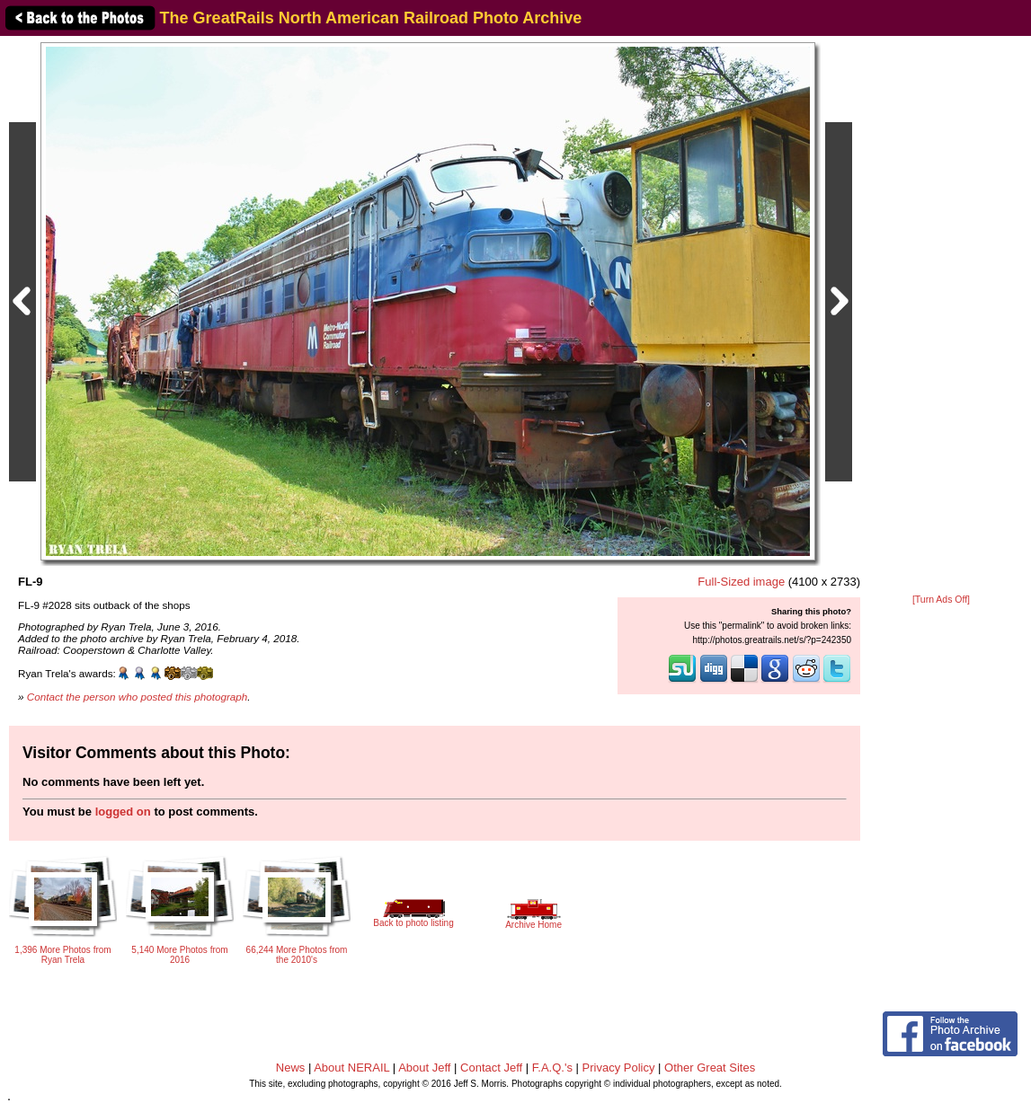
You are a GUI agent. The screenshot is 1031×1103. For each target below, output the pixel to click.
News (291, 1067)
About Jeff (424, 1067)
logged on (123, 811)
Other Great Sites (709, 1067)
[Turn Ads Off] (941, 599)
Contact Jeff (491, 1067)
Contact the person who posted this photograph (137, 696)
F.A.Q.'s (552, 1067)
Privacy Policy (618, 1067)
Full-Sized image (741, 581)
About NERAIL (351, 1067)
